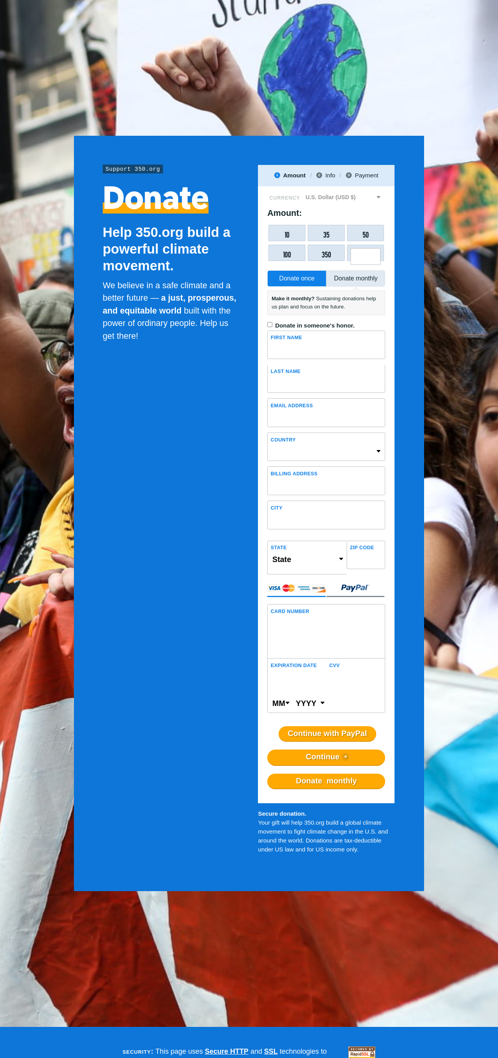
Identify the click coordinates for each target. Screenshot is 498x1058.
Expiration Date (294, 665)
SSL (271, 1051)
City (276, 508)
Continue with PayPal (327, 734)
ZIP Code (362, 548)
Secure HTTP (227, 1051)
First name (286, 337)
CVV (334, 665)
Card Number (290, 611)
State (279, 548)
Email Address (292, 405)
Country (283, 440)
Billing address (294, 473)
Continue (323, 757)
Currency (285, 198)
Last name (286, 371)
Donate (326, 781)
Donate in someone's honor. (314, 325)
